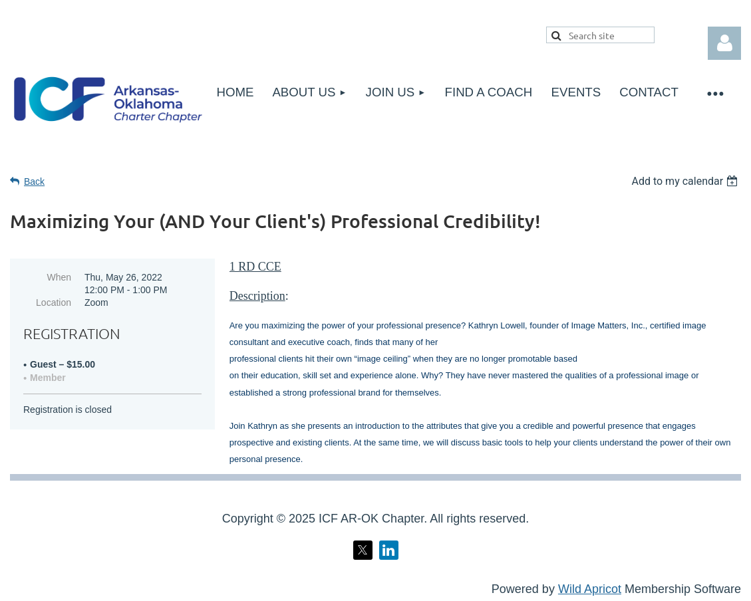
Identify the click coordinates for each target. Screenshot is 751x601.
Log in (724, 43)
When (59, 277)
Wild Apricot (589, 589)
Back (34, 181)
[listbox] (686, 181)
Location (53, 302)
